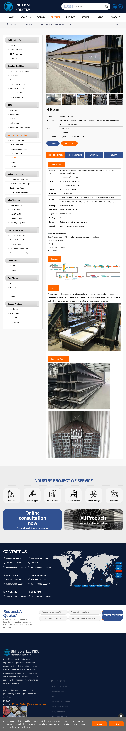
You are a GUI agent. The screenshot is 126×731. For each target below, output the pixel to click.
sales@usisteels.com (16, 567)
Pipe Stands (14, 322)
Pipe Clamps (14, 318)
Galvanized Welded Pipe (19, 248)
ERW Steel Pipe (15, 45)
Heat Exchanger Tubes (18, 84)
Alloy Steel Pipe (14, 200)
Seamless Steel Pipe (16, 66)
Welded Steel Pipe (15, 40)
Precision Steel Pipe (17, 93)
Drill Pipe (13, 119)
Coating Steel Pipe (15, 230)
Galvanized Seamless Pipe (19, 253)
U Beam (13, 166)
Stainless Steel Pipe (16, 174)
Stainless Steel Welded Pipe (20, 184)
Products (28, 24)
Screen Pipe (14, 313)
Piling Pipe (14, 58)
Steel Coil (13, 266)
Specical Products (15, 304)
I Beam (12, 162)
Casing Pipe (14, 110)
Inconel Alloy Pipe (16, 218)
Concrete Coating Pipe (18, 240)
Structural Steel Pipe (17, 140)
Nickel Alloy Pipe (16, 205)
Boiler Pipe (14, 75)
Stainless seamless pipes (19, 179)
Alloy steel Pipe (15, 209)
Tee (11, 283)
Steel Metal (12, 260)
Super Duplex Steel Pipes (19, 192)
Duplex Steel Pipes (17, 188)
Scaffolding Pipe (16, 153)
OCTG (10, 105)
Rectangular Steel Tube (18, 149)
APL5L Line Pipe (16, 80)
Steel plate (14, 270)
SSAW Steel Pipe (16, 54)
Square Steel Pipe (16, 145)
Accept (99, 724)
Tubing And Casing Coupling (20, 127)
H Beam (13, 158)
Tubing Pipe (14, 114)
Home (13, 24)
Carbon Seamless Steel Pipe (20, 71)
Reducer (13, 287)
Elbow (12, 292)
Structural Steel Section (17, 135)
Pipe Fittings (13, 278)
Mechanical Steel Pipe (18, 88)
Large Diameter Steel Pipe (19, 97)
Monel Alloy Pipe (16, 214)
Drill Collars (14, 123)
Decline (116, 724)
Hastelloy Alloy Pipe (17, 222)
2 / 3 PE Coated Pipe (17, 235)
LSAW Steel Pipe (16, 49)
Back (118, 24)
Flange (12, 296)
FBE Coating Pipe (16, 244)
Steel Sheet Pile (15, 309)
